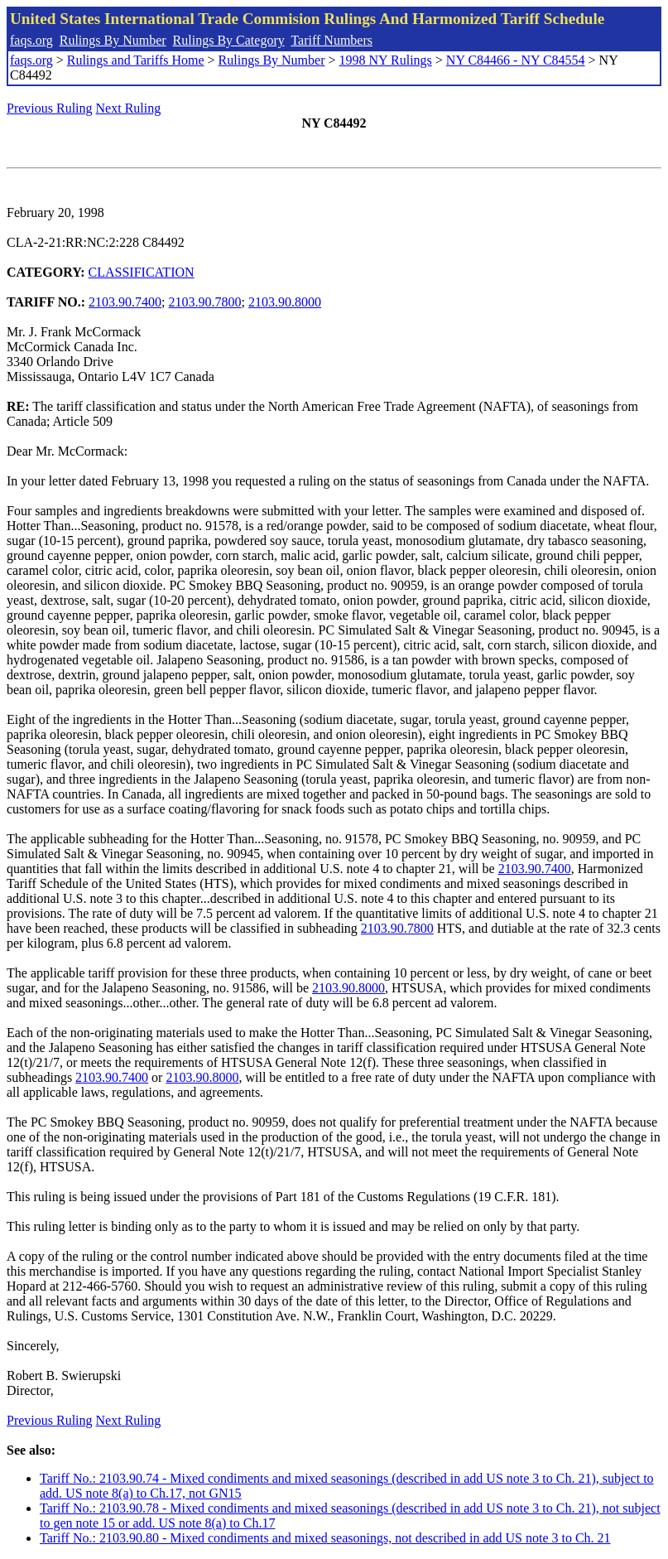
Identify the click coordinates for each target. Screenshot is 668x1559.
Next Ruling (128, 108)
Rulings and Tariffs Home (135, 60)
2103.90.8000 (284, 302)
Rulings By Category (229, 40)
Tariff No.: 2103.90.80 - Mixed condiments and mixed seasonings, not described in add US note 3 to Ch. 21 (325, 1538)
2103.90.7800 (205, 302)
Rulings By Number (113, 40)
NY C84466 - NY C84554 (515, 60)
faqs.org (31, 40)
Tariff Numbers (331, 40)
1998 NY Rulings (385, 60)
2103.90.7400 (125, 302)
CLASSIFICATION (142, 272)
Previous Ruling (50, 108)
